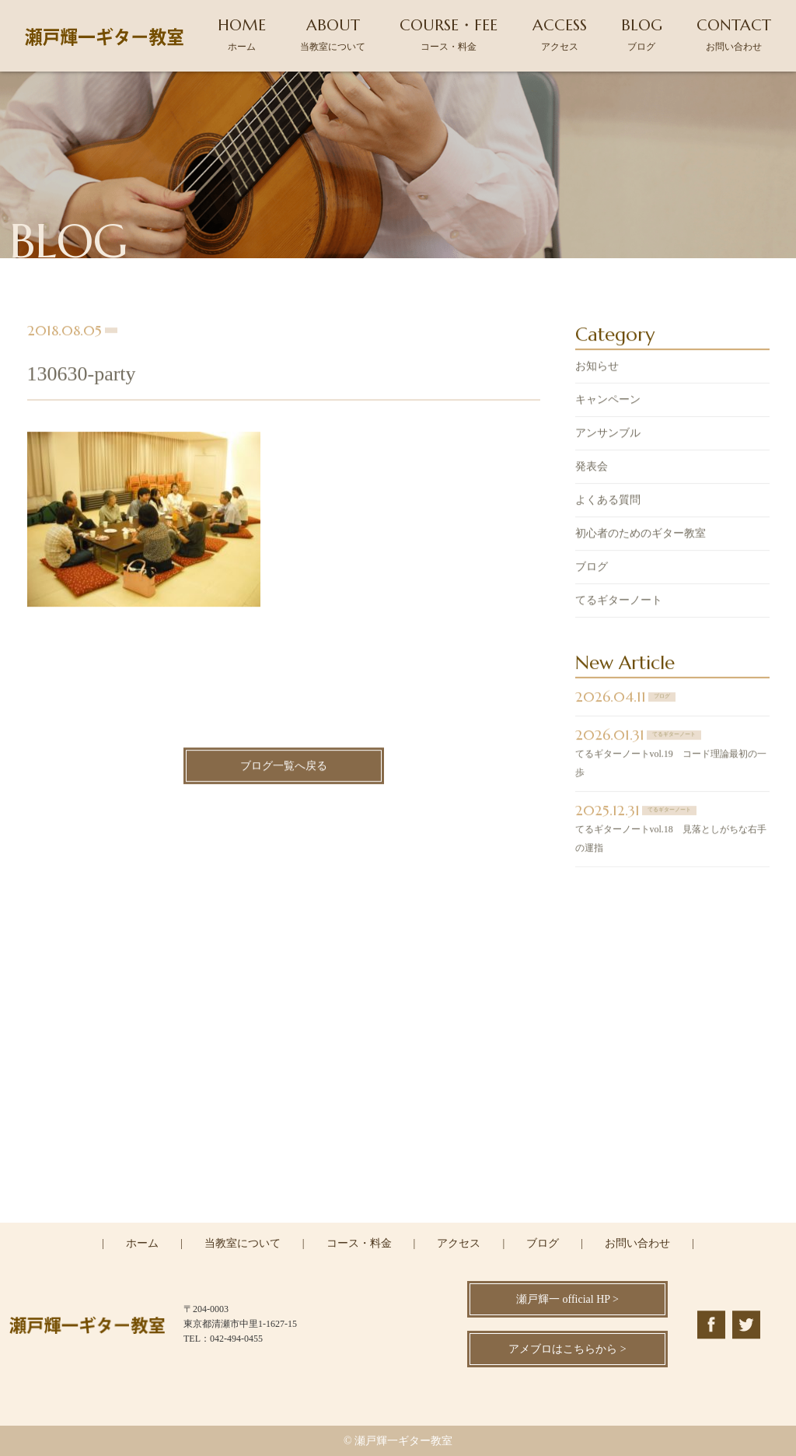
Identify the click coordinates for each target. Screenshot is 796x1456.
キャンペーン (608, 401)
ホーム (142, 1243)
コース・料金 (359, 1243)
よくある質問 (608, 501)
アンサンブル (608, 434)
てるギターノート (618, 601)
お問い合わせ (637, 1243)
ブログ (591, 568)
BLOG (641, 34)
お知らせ (597, 367)
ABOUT (332, 34)
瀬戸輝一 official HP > (567, 1299)
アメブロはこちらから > (567, 1349)
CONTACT (733, 34)
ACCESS (559, 34)
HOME (242, 34)
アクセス (458, 1243)
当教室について (242, 1243)
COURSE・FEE (449, 34)
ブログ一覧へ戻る (283, 767)
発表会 (591, 468)
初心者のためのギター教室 (640, 535)
